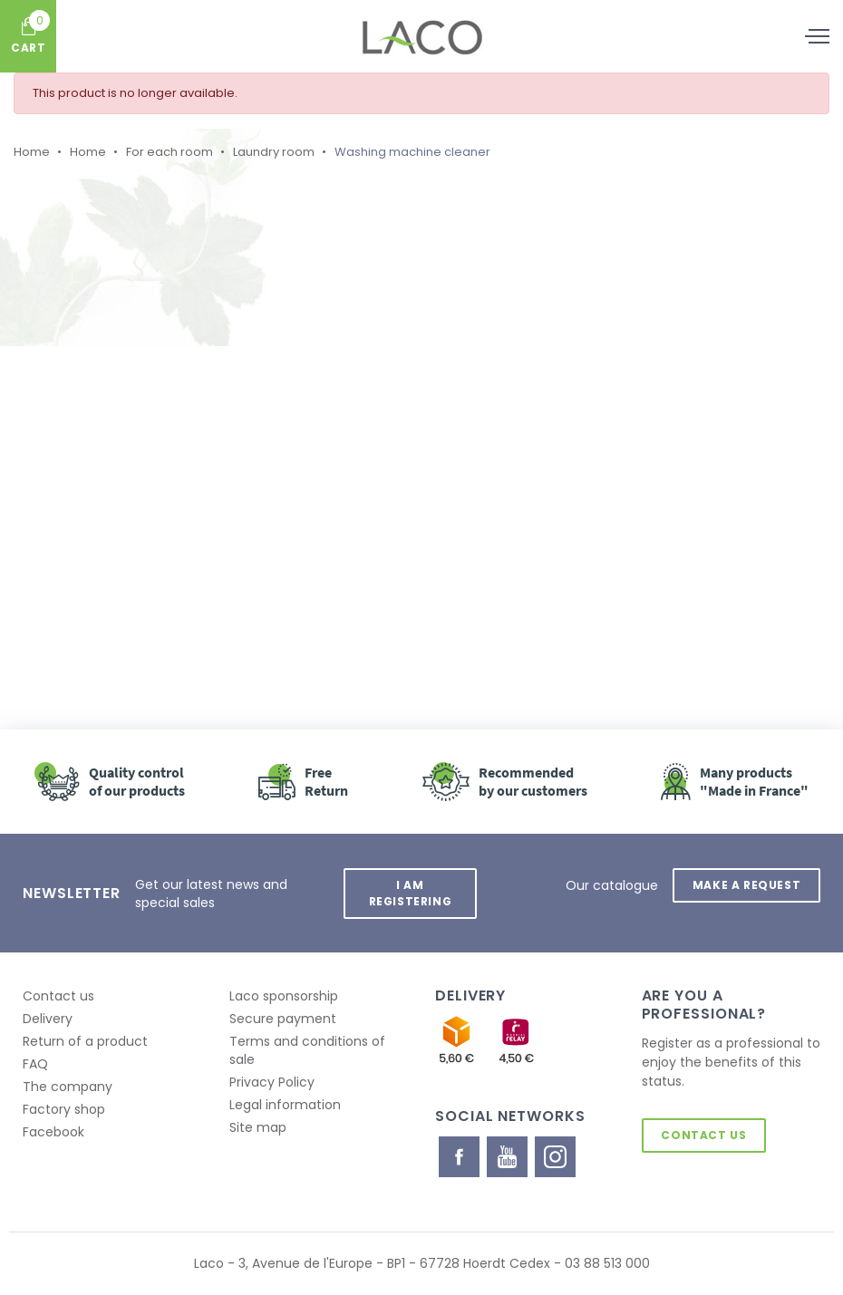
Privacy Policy (272, 1082)
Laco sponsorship (283, 996)
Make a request (746, 885)
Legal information (285, 1105)
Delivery (48, 1019)
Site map (257, 1127)
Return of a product (85, 1041)
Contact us (58, 996)
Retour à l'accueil (210, 542)
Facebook (53, 1132)
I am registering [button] (409, 893)
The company (67, 1087)
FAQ (35, 1064)
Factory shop (64, 1109)
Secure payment (282, 1019)
